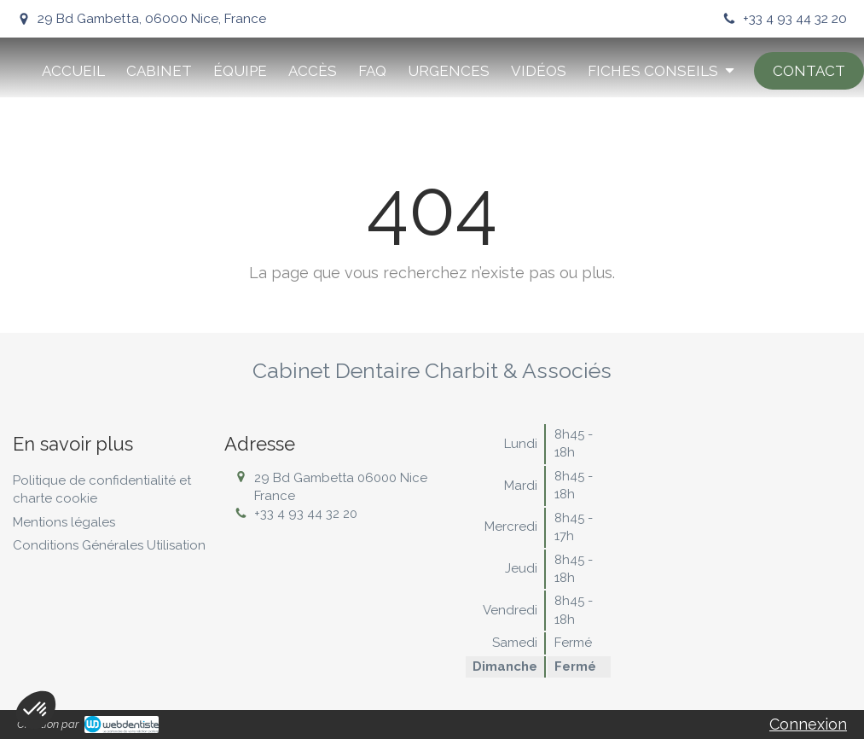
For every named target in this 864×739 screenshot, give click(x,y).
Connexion (808, 724)
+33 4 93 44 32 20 (305, 513)
